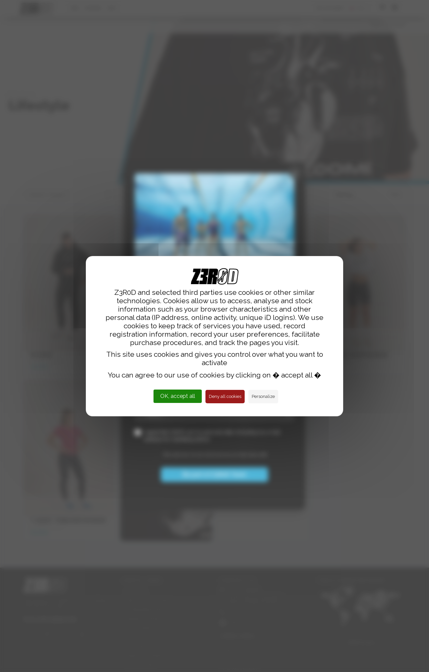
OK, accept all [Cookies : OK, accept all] (177, 396)
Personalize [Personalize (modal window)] (263, 396)
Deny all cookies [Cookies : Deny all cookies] (225, 396)
